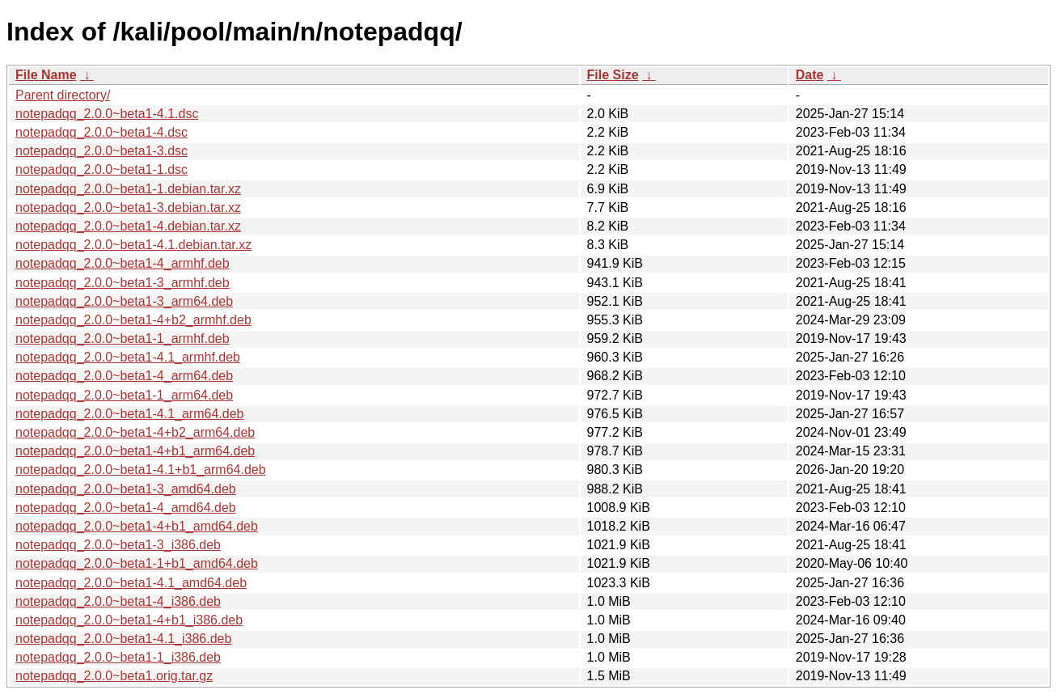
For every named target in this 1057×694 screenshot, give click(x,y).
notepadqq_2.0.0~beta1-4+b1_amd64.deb (136, 526)
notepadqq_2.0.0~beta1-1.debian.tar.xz (128, 189)
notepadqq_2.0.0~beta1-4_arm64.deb (124, 376)
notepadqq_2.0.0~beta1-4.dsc (101, 132)
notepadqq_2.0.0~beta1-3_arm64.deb (124, 301)
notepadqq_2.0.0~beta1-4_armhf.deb (122, 263)
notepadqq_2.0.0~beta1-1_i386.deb (118, 657)
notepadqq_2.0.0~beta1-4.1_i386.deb (123, 638)
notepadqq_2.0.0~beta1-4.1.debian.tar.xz (133, 245)
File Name (46, 75)
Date (810, 75)
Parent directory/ (62, 95)
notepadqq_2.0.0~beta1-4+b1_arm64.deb (135, 451)
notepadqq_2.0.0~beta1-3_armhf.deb (122, 283)
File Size (613, 75)
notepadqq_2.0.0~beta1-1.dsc (101, 169)
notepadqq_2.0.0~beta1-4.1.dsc (106, 114)
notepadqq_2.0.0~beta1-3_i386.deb (118, 545)
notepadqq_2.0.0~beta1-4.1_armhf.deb (127, 357)
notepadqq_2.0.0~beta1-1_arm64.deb (124, 395)
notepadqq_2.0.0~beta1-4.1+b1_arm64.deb (140, 469)
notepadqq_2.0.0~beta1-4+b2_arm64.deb (135, 432)
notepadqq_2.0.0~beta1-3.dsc (101, 151)
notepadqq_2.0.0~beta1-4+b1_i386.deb (129, 620)
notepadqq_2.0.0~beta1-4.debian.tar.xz (128, 226)
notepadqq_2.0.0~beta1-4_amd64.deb (125, 507)
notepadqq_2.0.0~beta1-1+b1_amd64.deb (136, 563)
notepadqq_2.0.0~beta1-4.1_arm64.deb (129, 414)
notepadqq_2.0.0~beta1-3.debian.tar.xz (128, 207)
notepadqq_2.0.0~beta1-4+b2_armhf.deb (133, 320)
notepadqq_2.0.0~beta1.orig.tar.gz (114, 676)
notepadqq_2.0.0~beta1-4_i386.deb (118, 601)
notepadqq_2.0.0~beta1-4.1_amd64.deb (131, 583)
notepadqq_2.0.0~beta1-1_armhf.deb (122, 338)
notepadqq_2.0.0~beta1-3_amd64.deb (125, 489)
